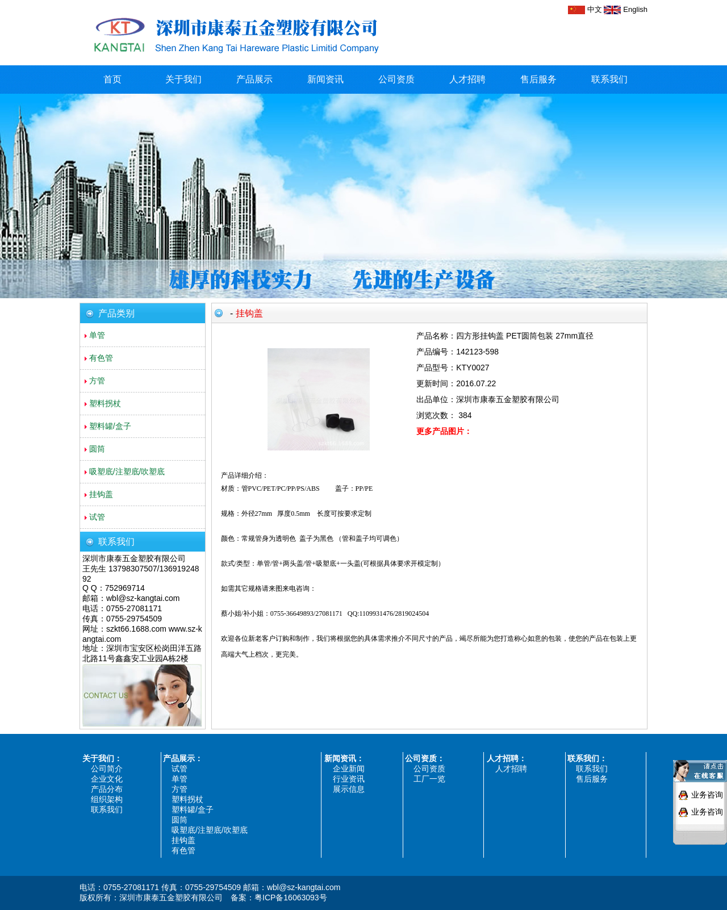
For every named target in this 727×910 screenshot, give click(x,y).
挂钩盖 (183, 840)
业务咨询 (707, 790)
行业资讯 (349, 778)
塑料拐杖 (187, 799)
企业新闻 (349, 768)
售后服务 (538, 79)
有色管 (183, 850)
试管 (179, 768)
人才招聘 (467, 79)
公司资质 (396, 79)
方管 (179, 789)
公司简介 (107, 768)
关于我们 (183, 79)
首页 (112, 79)
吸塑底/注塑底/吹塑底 (210, 829)
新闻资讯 (325, 79)
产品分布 (107, 789)
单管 (179, 778)
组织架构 (107, 799)
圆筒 (179, 819)
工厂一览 (429, 778)
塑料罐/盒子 (193, 809)
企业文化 (107, 778)
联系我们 (609, 79)
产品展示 (254, 79)
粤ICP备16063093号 (290, 897)
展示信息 (349, 789)
